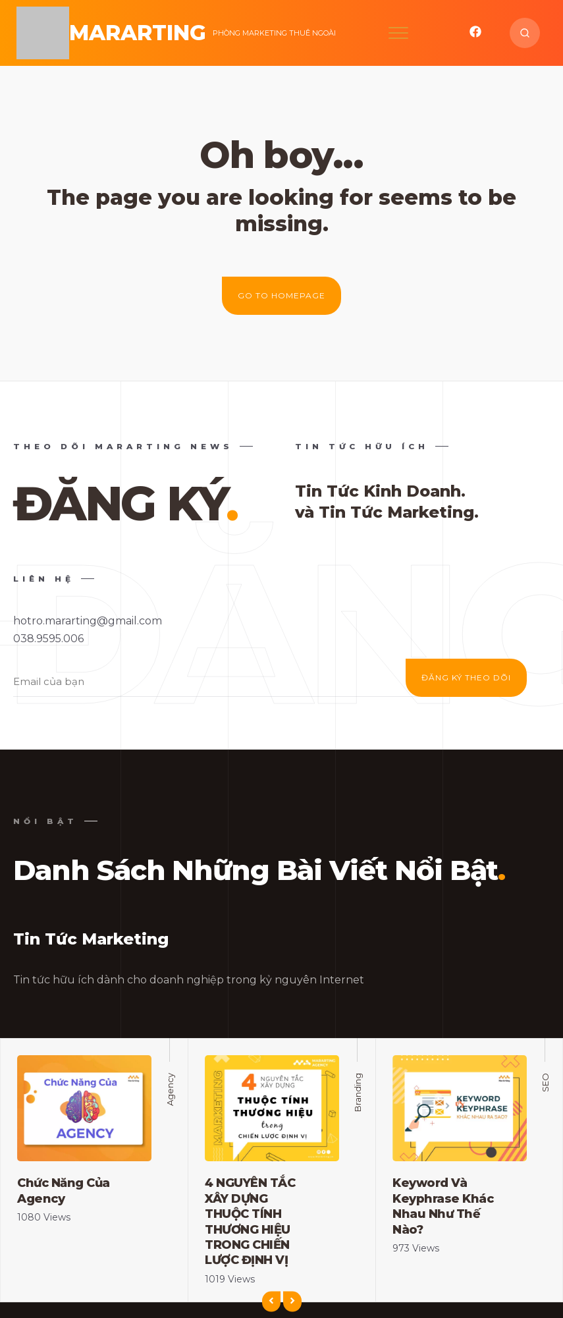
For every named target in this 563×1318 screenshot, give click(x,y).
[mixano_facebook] (475, 34)
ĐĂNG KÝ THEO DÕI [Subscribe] (466, 677)
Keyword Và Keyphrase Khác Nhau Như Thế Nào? (442, 1206)
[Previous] (271, 1302)
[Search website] (525, 33)
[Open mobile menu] (398, 33)
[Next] (292, 1302)
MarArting (137, 32)
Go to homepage (281, 295)
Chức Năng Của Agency (63, 1190)
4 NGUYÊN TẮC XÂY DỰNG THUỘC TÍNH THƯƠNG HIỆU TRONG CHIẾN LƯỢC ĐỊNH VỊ (250, 1221)
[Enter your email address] (224, 682)
